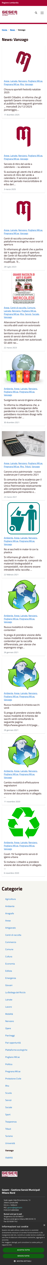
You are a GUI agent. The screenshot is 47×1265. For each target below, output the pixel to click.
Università (10, 1143)
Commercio (10, 942)
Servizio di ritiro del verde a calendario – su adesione (18, 165)
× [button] (44, 1225)
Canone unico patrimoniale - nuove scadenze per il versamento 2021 (22, 473)
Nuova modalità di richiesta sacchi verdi (22, 706)
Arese (6, 81)
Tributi (28, 466)
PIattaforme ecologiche (16, 1050)
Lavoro (8, 1006)
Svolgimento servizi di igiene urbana (22, 400)
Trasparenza (11, 1121)
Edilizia (8, 971)
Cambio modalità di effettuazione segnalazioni (21, 784)
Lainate (13, 81)
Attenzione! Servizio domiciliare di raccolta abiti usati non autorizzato (22, 324)
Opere (8, 1028)
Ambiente (8, 388)
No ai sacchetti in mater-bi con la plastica (21, 551)
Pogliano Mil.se (35, 81)
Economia (10, 963)
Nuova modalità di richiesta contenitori (18, 629)
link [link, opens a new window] (10, 1245)
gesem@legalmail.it (15, 1207)
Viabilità (9, 1157)
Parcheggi (10, 1035)
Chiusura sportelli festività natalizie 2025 (22, 91)
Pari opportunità (13, 1042)
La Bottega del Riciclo (15, 992)
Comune (31, 307)
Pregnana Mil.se (11, 84)
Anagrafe (9, 913)
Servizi (28, 314)
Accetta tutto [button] (23, 1250)
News (12, 29)
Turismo (9, 1136)
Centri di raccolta (18, 307)
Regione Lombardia (10, 2)
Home (5, 29)
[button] (23, 1261)
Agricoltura (10, 899)
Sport (7, 1114)
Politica (8, 1064)
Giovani (8, 985)
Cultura (8, 956)
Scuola (8, 1093)
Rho (22, 84)
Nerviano (22, 81)
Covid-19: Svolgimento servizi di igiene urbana (21, 855)
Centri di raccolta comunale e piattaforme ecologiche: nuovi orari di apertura (23, 241)
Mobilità (9, 1014)
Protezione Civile (13, 1078)
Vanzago (29, 84)
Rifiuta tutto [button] (23, 1256)
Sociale (35, 314)
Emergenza (10, 978)
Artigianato (10, 927)
